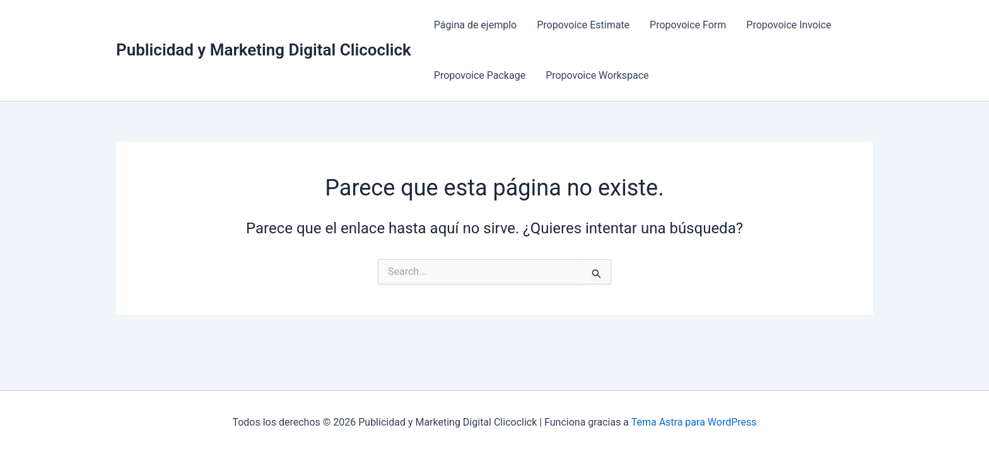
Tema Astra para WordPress (694, 422)
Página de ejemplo (475, 25)
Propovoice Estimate (583, 25)
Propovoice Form (688, 25)
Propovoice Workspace (597, 75)
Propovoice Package (479, 75)
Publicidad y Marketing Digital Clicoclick (263, 49)
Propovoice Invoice (788, 25)
